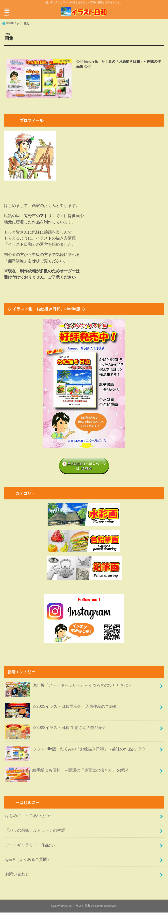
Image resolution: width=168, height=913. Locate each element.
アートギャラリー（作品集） (31, 845)
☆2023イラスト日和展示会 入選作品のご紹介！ (63, 709)
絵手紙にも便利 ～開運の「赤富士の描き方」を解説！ (68, 773)
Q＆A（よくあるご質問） (28, 860)
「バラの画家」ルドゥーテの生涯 (35, 830)
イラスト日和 (81, 906)
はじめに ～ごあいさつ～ (29, 816)
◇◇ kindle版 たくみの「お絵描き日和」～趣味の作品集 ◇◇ (75, 751)
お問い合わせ (17, 874)
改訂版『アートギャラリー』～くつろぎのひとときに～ (68, 687)
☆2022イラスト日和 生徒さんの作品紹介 (55, 730)
